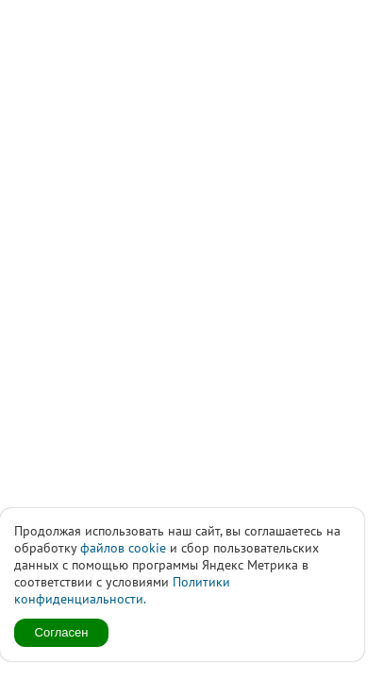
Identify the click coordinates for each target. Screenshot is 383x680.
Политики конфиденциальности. (122, 590)
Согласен (62, 632)
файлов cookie (123, 547)
